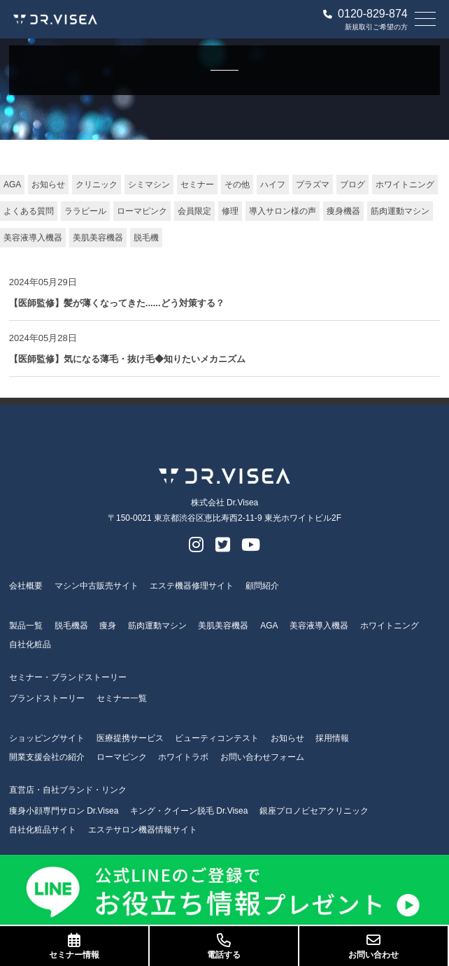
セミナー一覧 (122, 698)
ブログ (352, 184)
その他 (237, 184)
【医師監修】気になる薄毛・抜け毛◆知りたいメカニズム (127, 359)
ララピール (85, 211)
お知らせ (48, 184)
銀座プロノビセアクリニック (314, 811)
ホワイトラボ (183, 757)
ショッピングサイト (47, 738)
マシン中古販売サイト (96, 586)
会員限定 (194, 211)
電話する (224, 946)
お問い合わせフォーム (262, 757)
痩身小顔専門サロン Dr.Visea (63, 811)
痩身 (107, 625)
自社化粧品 (30, 644)
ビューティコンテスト (217, 738)
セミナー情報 (74, 946)
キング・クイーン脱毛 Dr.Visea (189, 811)
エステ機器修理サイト (192, 586)
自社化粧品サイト (42, 830)
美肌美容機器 (98, 238)
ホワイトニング (405, 184)
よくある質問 (28, 211)
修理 (230, 211)
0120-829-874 (365, 14)
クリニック (96, 184)
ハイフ (272, 184)
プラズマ (312, 184)
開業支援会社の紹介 (47, 757)
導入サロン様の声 (282, 211)
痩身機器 (343, 211)
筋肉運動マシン (400, 211)
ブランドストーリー (47, 698)
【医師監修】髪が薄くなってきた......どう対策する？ (116, 303)
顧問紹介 (262, 586)
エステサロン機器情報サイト (142, 830)
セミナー (197, 184)
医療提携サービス (130, 738)
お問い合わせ (373, 946)
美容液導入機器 (32, 238)
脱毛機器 (71, 625)
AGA (12, 184)
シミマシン (149, 184)
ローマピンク (142, 211)
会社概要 (26, 586)
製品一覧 (26, 625)
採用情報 (332, 738)
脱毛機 (146, 238)
